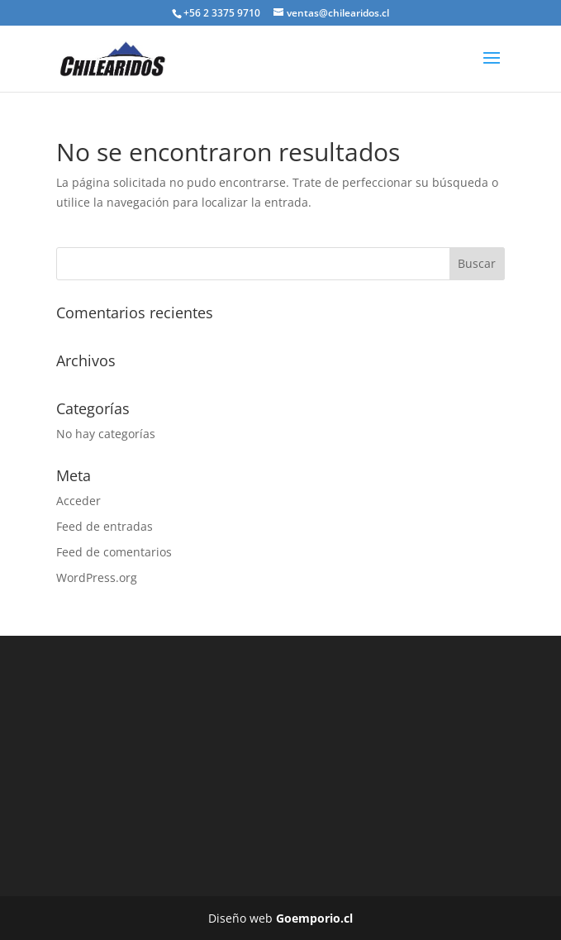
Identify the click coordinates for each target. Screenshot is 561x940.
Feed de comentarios (114, 552)
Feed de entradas (104, 526)
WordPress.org (96, 577)
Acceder (78, 500)
